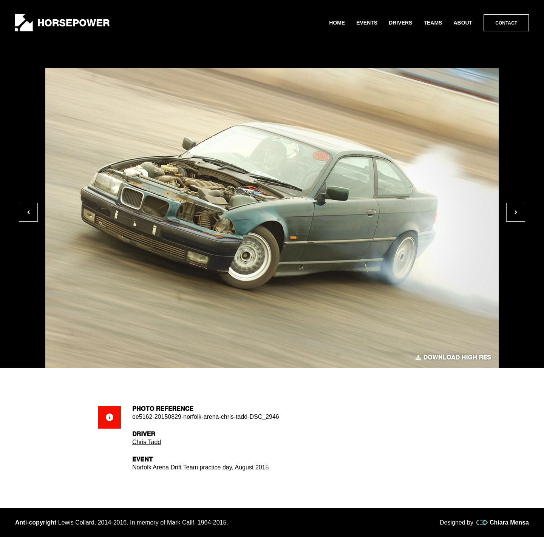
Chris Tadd (146, 442)
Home (337, 22)
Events (366, 22)
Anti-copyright (35, 522)
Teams (432, 22)
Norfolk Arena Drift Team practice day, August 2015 (200, 467)
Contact (506, 23)
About (462, 22)
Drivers (400, 22)
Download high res (453, 358)
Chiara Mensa (502, 523)
